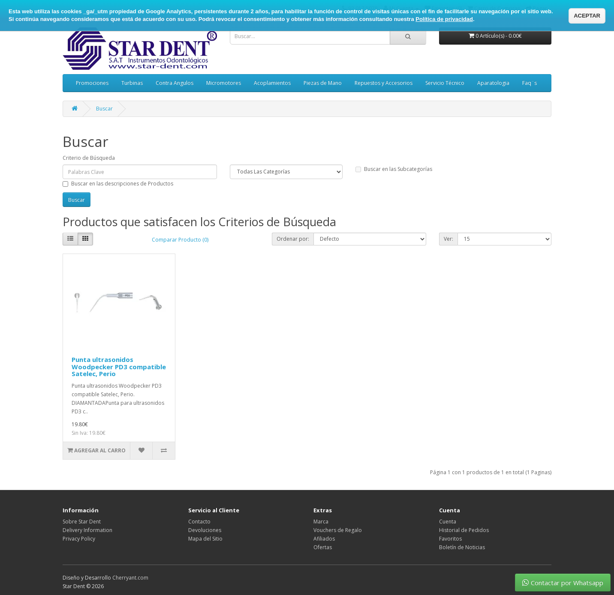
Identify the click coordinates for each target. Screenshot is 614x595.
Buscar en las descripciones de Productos (118, 183)
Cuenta (447, 521)
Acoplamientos (272, 83)
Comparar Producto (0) (180, 239)
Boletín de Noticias (462, 547)
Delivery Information (87, 530)
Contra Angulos (174, 83)
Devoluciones (204, 530)
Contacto (199, 521)
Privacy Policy (79, 538)
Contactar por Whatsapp (562, 582)
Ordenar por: (293, 238)
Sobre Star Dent (82, 521)
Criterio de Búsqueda (89, 157)
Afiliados (324, 538)
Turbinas (132, 83)
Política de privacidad (444, 19)
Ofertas (322, 547)
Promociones (92, 83)
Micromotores (223, 83)
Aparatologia (493, 83)
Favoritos (450, 538)
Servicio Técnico (444, 83)
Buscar (104, 108)
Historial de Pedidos (464, 530)
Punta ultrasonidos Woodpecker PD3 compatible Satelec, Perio (119, 366)
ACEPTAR (587, 15)
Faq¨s (529, 83)
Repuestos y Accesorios (383, 83)
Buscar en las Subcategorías (393, 169)
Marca (320, 521)
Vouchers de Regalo (337, 530)
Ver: (448, 238)
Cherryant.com (130, 577)
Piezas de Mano (323, 83)
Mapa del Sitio (205, 538)
